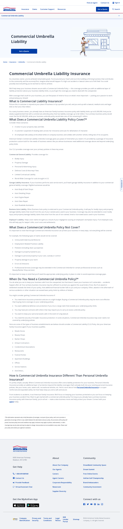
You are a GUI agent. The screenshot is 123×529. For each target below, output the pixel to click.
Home (5, 62)
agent (11, 402)
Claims (34, 9)
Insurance (25, 9)
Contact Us (105, 3)
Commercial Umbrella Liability (60, 16)
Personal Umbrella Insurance (88, 387)
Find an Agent (92, 3)
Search (116, 9)
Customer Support (47, 9)
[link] (20, 474)
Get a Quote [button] (102, 9)
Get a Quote (24, 51)
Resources (62, 9)
